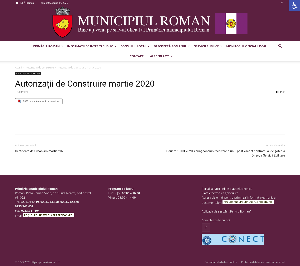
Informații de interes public (91, 46)
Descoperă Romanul (172, 46)
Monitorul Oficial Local (246, 46)
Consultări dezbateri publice (221, 262)
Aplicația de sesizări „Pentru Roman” (226, 211)
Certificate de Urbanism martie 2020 (40, 151)
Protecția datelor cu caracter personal (263, 262)
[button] (294, 5)
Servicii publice (208, 46)
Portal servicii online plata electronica (227, 189)
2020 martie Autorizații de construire (41, 101)
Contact (137, 56)
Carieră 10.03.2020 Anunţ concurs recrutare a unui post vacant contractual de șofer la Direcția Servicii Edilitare (225, 153)
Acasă (18, 67)
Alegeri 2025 (161, 56)
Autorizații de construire (40, 67)
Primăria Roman (48, 46)
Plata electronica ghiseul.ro (220, 193)
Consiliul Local (135, 46)
